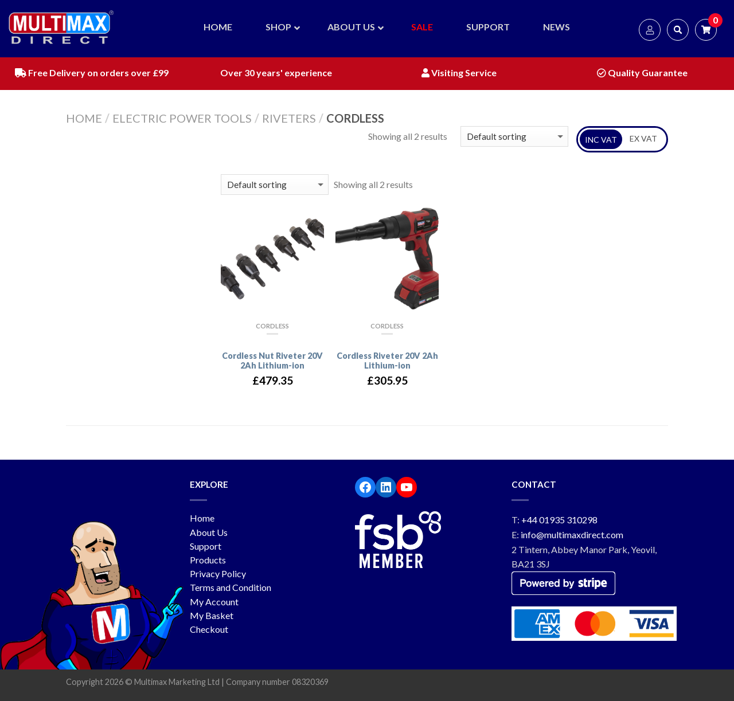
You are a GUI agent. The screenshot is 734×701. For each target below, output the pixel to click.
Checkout (209, 629)
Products (208, 559)
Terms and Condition (230, 587)
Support (205, 546)
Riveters (289, 118)
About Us (209, 532)
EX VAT (643, 138)
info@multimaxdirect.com (572, 534)
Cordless (272, 326)
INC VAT (601, 139)
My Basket (211, 615)
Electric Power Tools (182, 118)
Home (84, 118)
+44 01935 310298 (559, 519)
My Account (214, 601)
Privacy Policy (218, 573)
